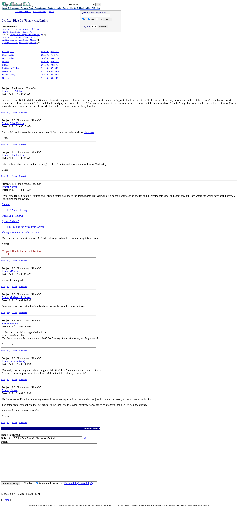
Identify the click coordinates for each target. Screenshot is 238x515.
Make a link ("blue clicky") (78, 490)
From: (5, 91)
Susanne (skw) (8, 74)
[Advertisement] (100, 54)
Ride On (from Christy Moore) (15, 32)
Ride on (6, 204)
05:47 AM (55, 58)
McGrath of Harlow (10, 68)
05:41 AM (55, 51)
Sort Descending (40, 11)
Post (3, 112)
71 (31, 32)
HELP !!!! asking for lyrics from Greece (23, 226)
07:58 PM (55, 71)
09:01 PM (55, 78)
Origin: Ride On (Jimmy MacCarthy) (26, 34)
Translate (23, 112)
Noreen (5, 61)
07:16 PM (55, 68)
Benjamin (6, 71)
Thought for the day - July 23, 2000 (21, 232)
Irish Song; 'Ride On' (13, 215)
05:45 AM (55, 55)
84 (37, 29)
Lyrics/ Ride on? (10, 221)
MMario (5, 65)
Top (8, 112)
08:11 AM (55, 65)
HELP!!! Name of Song (14, 210)
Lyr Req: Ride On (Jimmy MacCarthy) (18, 29)
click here (89, 132)
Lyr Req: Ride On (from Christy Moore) (19, 37)
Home (51, 11)
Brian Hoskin (8, 55)
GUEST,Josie (8, 51)
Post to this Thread (23, 11)
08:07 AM (55, 61)
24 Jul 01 (45, 51)
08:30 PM (55, 74)
